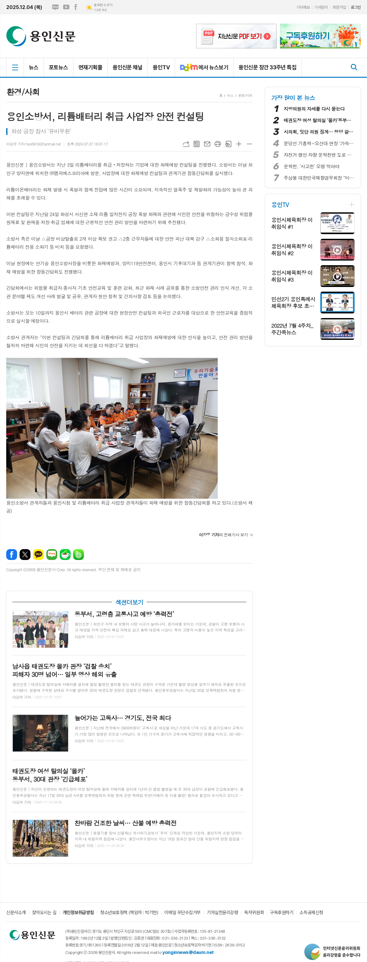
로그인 (356, 7)
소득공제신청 (311, 912)
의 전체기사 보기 (223, 535)
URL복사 (186, 144)
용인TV (161, 67)
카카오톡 (38, 554)
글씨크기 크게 (239, 144)
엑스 (25, 554)
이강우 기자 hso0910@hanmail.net (33, 143)
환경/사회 (245, 95)
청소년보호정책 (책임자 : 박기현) (129, 912)
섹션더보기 (129, 602)
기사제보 (302, 7)
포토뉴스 (58, 67)
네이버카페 (65, 554)
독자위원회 (254, 912)
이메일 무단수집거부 (182, 912)
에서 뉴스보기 (201, 70)
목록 (196, 144)
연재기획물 (90, 67)
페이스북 (75, 7)
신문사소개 (16, 912)
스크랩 (228, 144)
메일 (207, 144)
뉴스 (34, 67)
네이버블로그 (55, 7)
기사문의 (321, 7)
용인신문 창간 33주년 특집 (267, 67)
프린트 (218, 144)
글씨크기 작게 (249, 144)
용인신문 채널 (127, 67)
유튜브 (66, 7)
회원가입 (339, 7)
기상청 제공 (100, 10)
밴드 (78, 554)
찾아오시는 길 (44, 912)
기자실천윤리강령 (222, 912)
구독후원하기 (281, 912)
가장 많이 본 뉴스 (293, 97)
